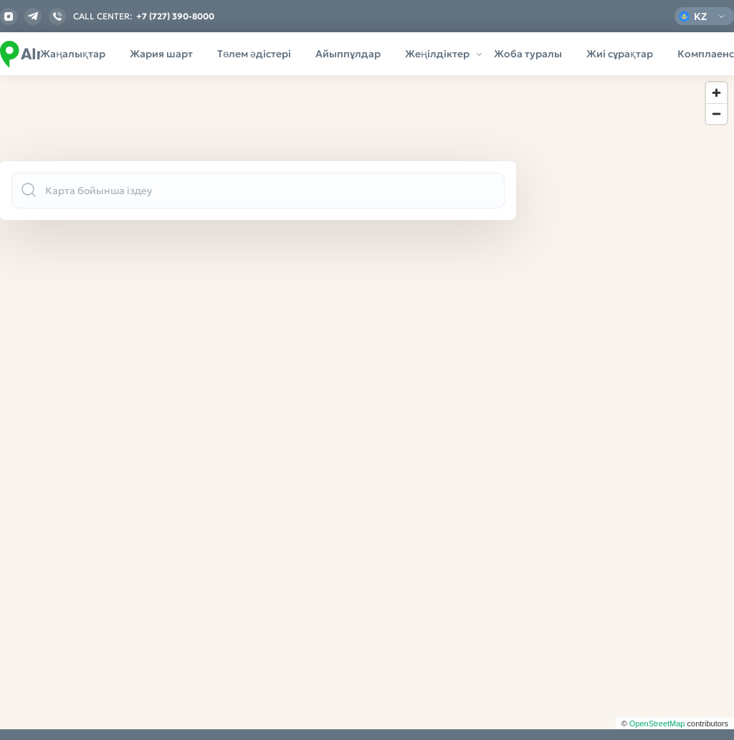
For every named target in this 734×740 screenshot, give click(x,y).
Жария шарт (161, 53)
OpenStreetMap (657, 723)
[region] (367, 402)
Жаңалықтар (72, 53)
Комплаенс (705, 53)
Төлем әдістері (254, 53)
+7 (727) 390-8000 (175, 16)
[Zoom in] (716, 92)
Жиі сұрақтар (619, 53)
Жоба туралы (528, 53)
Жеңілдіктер (437, 53)
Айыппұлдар (348, 53)
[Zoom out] (716, 113)
